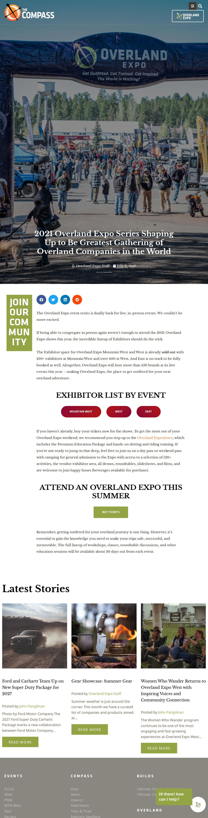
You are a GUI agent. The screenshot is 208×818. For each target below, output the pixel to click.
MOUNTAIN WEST (80, 411)
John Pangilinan (32, 706)
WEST (119, 411)
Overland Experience (155, 438)
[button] (192, 6)
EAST (149, 411)
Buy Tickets (111, 512)
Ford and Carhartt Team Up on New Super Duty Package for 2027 (33, 688)
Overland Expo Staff (105, 694)
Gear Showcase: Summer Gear (101, 681)
